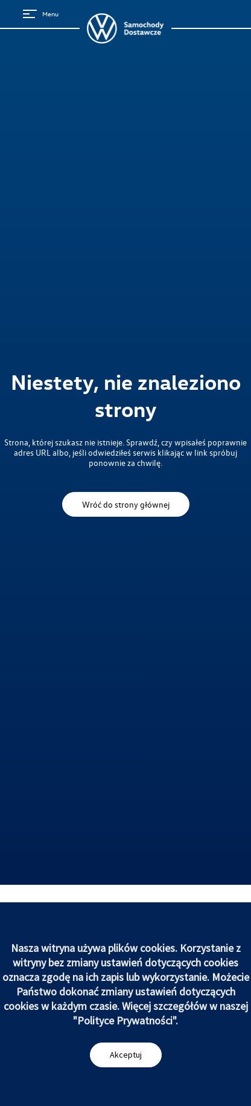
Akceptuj (126, 1054)
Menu (41, 13)
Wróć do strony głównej (126, 504)
